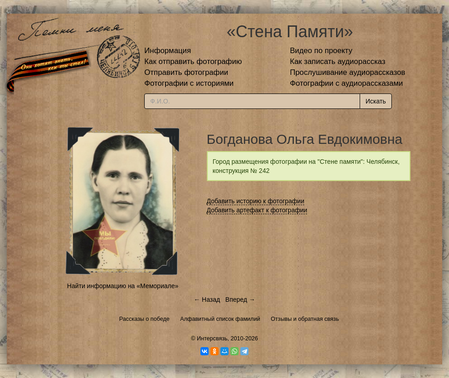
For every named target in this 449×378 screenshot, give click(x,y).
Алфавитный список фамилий (220, 319)
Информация (167, 50)
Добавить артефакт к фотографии (257, 210)
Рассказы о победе (144, 319)
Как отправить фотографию (193, 61)
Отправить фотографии (186, 72)
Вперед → (240, 299)
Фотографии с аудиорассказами (346, 83)
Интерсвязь (212, 338)
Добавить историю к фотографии (256, 201)
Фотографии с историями (189, 83)
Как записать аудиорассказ (338, 61)
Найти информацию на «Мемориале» (122, 286)
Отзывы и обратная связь (305, 319)
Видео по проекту (321, 50)
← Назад (207, 299)
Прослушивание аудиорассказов (347, 72)
